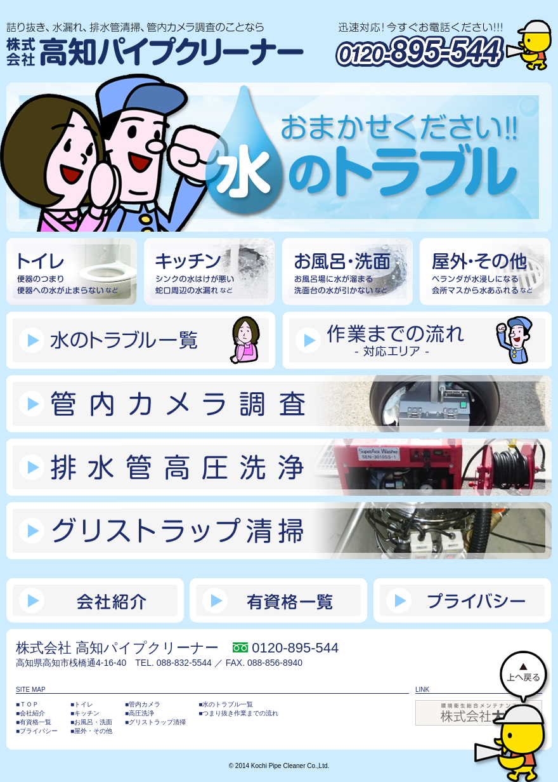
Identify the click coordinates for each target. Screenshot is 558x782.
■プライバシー (37, 730)
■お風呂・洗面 (91, 722)
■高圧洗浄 (139, 713)
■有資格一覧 (33, 722)
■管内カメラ (142, 704)
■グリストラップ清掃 (155, 722)
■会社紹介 (30, 713)
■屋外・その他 (91, 730)
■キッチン (85, 713)
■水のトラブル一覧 (225, 704)
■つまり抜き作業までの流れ (238, 713)
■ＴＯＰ (27, 704)
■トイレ (81, 704)
